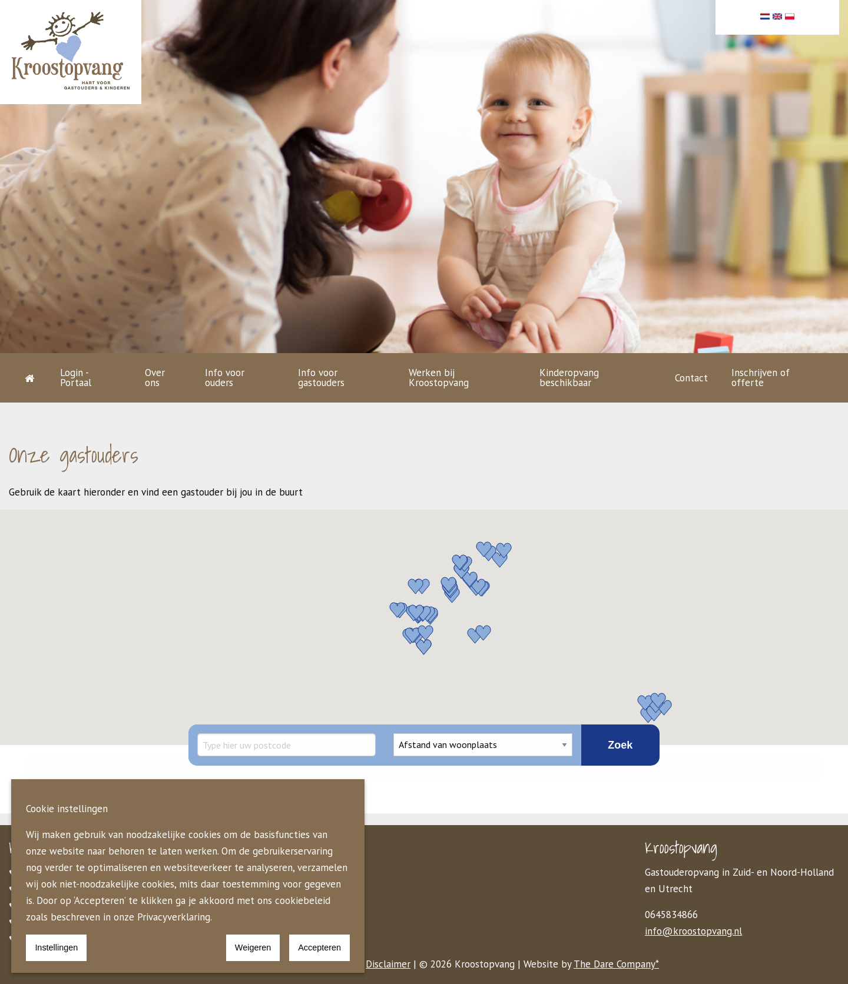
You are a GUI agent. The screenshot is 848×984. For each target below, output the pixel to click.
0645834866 (671, 914)
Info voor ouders (224, 377)
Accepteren (319, 947)
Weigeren (253, 947)
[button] (460, 561)
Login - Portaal (75, 377)
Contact (691, 377)
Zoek (620, 745)
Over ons (155, 377)
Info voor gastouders (321, 377)
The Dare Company (614, 964)
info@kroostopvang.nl (693, 931)
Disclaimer (388, 964)
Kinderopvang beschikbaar (569, 377)
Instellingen (56, 947)
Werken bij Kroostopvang (439, 377)
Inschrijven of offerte (760, 377)
